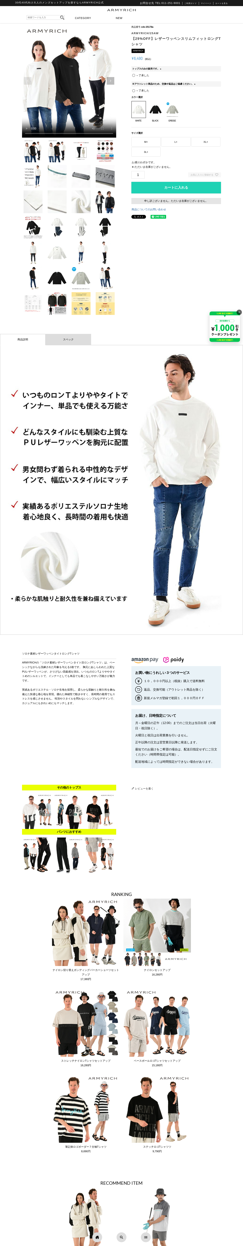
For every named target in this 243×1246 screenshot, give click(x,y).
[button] (110, 81)
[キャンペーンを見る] (225, 327)
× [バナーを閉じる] (239, 312)
